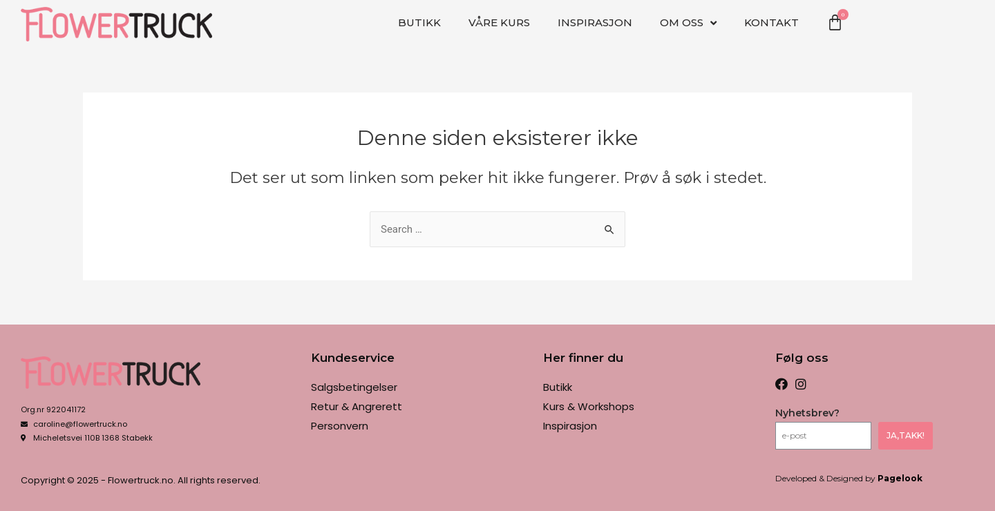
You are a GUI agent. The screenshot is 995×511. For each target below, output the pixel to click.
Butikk (419, 22)
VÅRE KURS (499, 22)
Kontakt (771, 22)
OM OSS (688, 23)
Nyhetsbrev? (807, 413)
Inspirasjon (595, 22)
